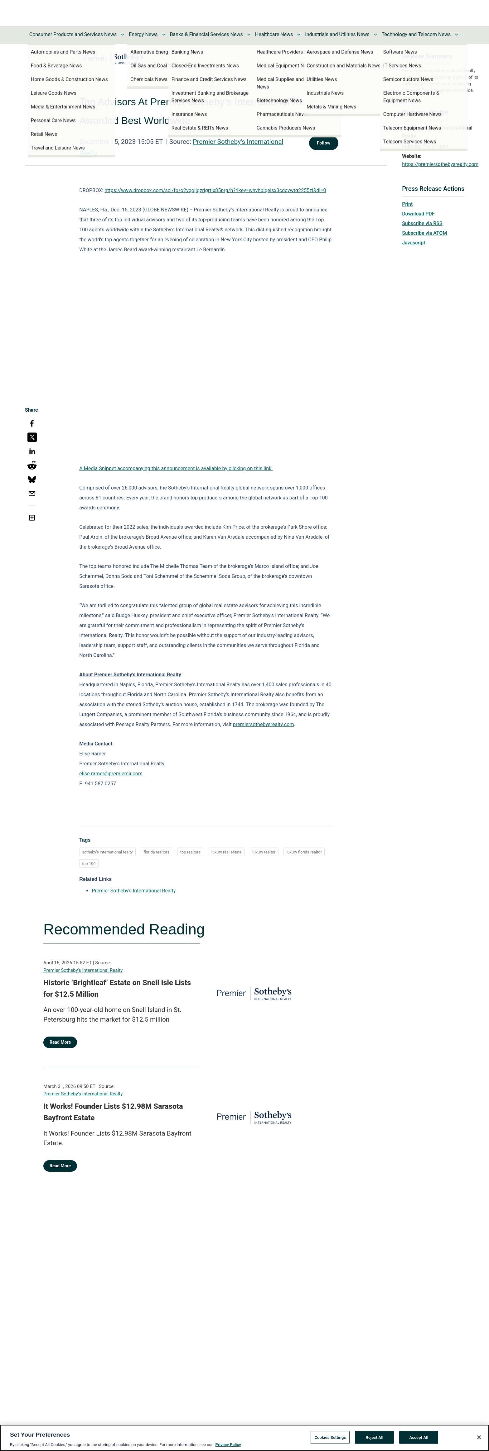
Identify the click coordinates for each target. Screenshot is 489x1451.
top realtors (190, 852)
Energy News (143, 34)
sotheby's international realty (107, 852)
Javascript (413, 243)
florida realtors (156, 852)
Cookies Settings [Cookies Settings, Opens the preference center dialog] (330, 1437)
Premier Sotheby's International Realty (83, 970)
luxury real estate (226, 852)
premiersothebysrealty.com (263, 724)
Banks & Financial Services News (206, 34)
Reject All (375, 1437)
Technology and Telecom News (416, 34)
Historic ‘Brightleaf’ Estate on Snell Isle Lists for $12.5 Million (117, 988)
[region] (244, 1438)
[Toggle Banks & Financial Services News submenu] (249, 34)
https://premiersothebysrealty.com (440, 164)
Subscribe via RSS (422, 223)
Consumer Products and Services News (73, 34)
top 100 (88, 863)
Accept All (418, 1437)
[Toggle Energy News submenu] (164, 34)
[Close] (479, 1437)
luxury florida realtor (304, 852)
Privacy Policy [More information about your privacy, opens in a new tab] (228, 1444)
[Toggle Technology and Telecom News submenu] (456, 34)
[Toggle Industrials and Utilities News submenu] (375, 34)
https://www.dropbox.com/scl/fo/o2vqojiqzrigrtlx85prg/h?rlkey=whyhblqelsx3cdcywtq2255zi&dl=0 (215, 190)
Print (407, 204)
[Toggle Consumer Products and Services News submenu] (122, 34)
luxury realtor (264, 852)
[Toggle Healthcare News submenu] (299, 34)
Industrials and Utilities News (337, 34)
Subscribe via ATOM (424, 233)
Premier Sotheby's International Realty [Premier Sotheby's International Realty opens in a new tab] (134, 891)
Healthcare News (274, 34)
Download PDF (418, 214)
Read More (60, 1042)
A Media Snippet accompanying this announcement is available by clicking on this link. (176, 468)
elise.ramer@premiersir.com (111, 774)
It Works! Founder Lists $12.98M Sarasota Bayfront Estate (113, 1112)
